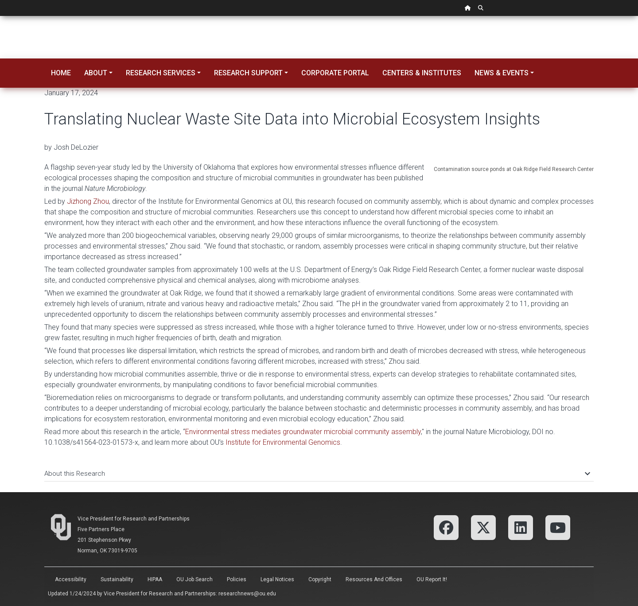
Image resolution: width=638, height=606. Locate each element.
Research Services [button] (160, 73)
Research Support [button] (248, 73)
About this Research (316, 473)
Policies (236, 579)
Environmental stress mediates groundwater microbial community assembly (303, 431)
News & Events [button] (502, 73)
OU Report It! (431, 579)
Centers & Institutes (421, 73)
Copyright (319, 579)
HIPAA (155, 579)
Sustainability (117, 579)
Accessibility (70, 579)
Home (61, 73)
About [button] (95, 73)
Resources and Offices (374, 579)
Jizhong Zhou (88, 201)
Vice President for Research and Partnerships (134, 519)
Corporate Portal (335, 73)
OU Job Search (194, 579)
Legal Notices (277, 579)
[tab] (319, 469)
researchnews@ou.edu (247, 593)
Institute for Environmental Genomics (283, 442)
